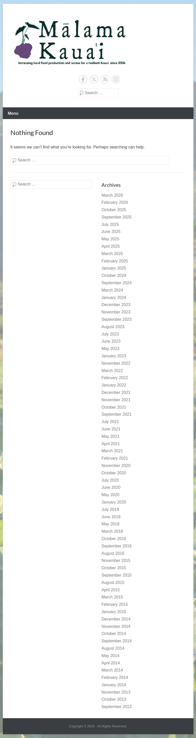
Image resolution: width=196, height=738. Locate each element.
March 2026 (112, 195)
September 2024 (116, 283)
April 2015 (110, 590)
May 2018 (110, 524)
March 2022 (112, 370)
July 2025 (110, 224)
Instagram (116, 79)
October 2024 (113, 275)
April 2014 (110, 663)
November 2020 (115, 465)
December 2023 (115, 305)
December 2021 (115, 392)
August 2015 (112, 582)
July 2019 (110, 509)
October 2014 (113, 633)
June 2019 (110, 517)
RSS (105, 79)
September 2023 (116, 319)
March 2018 (112, 531)
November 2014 (115, 626)
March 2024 (112, 290)
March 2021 (112, 451)
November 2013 (115, 692)
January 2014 (113, 685)
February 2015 (114, 604)
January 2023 (113, 356)
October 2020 (113, 473)
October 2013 (113, 699)
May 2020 (110, 495)
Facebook (83, 79)
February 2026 (114, 202)
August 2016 (112, 553)
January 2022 (113, 385)
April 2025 (110, 246)
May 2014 (110, 655)
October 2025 (113, 210)
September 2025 (116, 217)
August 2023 (112, 327)
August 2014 (112, 648)
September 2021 (116, 414)
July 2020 (110, 480)
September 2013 (116, 707)
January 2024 (113, 297)
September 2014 (116, 641)
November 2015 (115, 560)
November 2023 (115, 312)
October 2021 (113, 407)
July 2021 (110, 422)
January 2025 (113, 268)
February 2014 (114, 677)
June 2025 (110, 231)
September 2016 (116, 546)
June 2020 (110, 487)
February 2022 (114, 378)
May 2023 (110, 348)
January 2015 (113, 612)
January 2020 (113, 502)
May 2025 (110, 239)
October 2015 (113, 568)
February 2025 (114, 261)
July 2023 (110, 334)
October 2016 (113, 538)
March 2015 (112, 597)
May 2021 (110, 436)
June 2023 (110, 341)
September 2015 (116, 575)
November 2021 (115, 400)
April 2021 (110, 444)
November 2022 (115, 363)
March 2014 (112, 670)
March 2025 (112, 253)
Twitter (94, 79)
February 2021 (114, 458)
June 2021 (110, 429)
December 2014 (115, 619)
